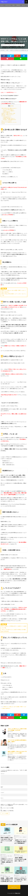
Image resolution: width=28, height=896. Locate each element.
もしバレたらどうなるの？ (6, 120)
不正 (22, 45)
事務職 (6, 876)
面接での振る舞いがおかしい (9, 118)
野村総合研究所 (4, 857)
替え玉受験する (6, 112)
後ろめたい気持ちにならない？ (7, 114)
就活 (13, 5)
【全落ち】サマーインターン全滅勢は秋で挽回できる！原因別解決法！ (20, 841)
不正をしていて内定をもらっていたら (9, 122)
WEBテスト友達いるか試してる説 (8, 113)
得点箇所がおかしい (7, 117)
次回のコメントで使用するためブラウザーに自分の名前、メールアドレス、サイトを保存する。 (14, 805)
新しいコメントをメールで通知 (7, 807)
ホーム (2, 5)
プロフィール (8, 5)
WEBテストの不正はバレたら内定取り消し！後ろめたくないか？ (20, 880)
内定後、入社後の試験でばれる (9, 119)
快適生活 (18, 5)
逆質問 (9, 835)
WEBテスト (14, 45)
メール (2, 792)
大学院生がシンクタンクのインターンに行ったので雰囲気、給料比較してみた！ (7, 861)
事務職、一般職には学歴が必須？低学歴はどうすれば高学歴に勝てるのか (7, 880)
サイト (2, 798)
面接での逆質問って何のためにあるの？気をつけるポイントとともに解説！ (7, 840)
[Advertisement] (14, 22)
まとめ (3, 123)
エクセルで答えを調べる (8, 109)
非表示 (11, 105)
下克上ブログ (17, 893)
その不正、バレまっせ (6, 115)
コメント (2, 773)
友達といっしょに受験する (8, 110)
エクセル (19, 45)
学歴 (9, 876)
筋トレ (23, 5)
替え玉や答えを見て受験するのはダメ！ (9, 108)
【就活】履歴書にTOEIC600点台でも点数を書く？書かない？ (20, 859)
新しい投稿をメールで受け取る (7, 810)
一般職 (3, 876)
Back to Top (14, 887)
